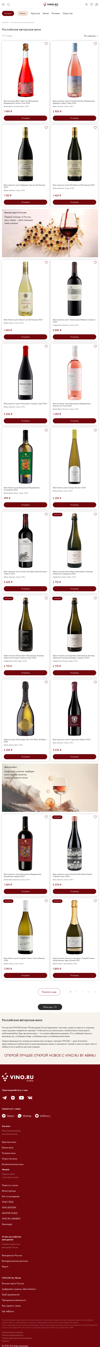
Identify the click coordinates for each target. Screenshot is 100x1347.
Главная (5, 22)
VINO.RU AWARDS (11, 1218)
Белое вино (7, 1147)
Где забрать (8, 1311)
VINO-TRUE (8, 1201)
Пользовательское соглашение (12, 1332)
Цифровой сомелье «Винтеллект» (19, 1289)
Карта (5, 1266)
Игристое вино (9, 1158)
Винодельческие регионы (15, 1260)
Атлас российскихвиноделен (11, 1238)
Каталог (8, 13)
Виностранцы (9, 1190)
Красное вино (9, 1141)
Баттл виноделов (10, 1196)
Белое (46, 13)
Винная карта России (13, 1283)
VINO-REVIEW (9, 1207)
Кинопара (7, 1224)
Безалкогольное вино (12, 1164)
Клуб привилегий (10, 1294)
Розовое (56, 13)
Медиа (23, 13)
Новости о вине (10, 1185)
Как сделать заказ (11, 1305)
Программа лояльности (14, 1300)
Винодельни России (12, 1255)
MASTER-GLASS (10, 1213)
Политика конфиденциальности (12, 1335)
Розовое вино (9, 1153)
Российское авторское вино (22, 22)
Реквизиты (5, 1341)
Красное (35, 13)
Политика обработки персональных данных (17, 1338)
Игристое (68, 13)
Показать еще (49, 991)
